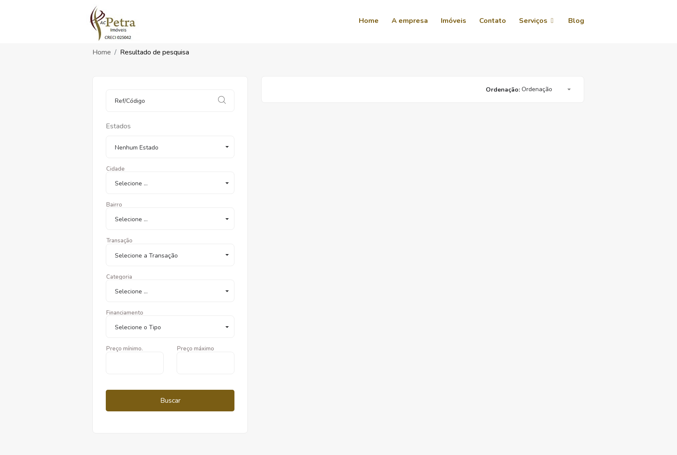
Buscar (170, 400)
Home (101, 52)
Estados (118, 126)
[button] (170, 147)
